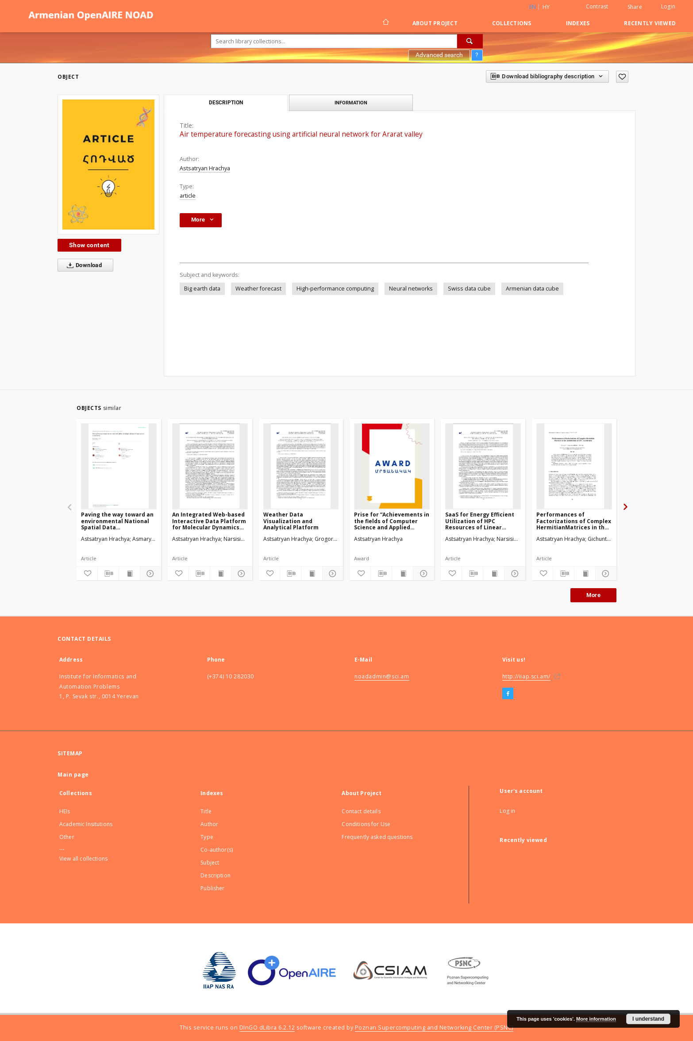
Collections (511, 23)
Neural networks (411, 288)
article (188, 195)
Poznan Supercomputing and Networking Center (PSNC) (434, 1027)
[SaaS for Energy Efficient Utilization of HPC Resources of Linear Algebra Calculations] (483, 466)
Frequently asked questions (377, 837)
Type (206, 837)
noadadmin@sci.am (381, 676)
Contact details (361, 811)
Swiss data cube (469, 288)
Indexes (578, 23)
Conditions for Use (366, 824)
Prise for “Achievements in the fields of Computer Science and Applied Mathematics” (391, 521)
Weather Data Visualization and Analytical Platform (291, 521)
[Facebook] (507, 694)
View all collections (83, 858)
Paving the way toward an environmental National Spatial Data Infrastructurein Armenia (117, 521)
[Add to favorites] (622, 77)
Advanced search (439, 54)
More (593, 595)
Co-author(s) (216, 849)
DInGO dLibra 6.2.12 (267, 1027)
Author (209, 824)
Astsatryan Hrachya (205, 168)
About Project (435, 23)
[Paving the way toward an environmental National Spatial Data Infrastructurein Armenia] (118, 466)
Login (668, 6)
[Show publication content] (129, 573)
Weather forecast (258, 288)
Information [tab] (351, 103)
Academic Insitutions (85, 824)
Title (206, 811)
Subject (209, 862)
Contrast (597, 6)
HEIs (64, 811)
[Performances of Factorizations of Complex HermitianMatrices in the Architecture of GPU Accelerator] (574, 466)
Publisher (212, 888)
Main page (73, 774)
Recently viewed (650, 23)
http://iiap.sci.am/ (526, 676)
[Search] (470, 41)
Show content (89, 245)
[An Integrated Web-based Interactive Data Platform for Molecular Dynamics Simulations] (210, 466)
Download (82, 265)
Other (66, 837)
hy (546, 7)
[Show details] (149, 573)
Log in (507, 811)
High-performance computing (335, 288)
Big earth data (202, 288)
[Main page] (385, 23)
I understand (648, 1019)
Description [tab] (226, 103)
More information (596, 1019)
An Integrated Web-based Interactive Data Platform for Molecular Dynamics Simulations (209, 521)
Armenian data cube (532, 288)
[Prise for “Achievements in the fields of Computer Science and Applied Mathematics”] (391, 466)
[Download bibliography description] (108, 573)
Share (635, 7)
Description (215, 875)
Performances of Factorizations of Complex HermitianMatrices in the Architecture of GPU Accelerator (573, 521)
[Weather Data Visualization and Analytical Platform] (301, 466)
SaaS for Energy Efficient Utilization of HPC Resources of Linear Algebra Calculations (479, 521)
